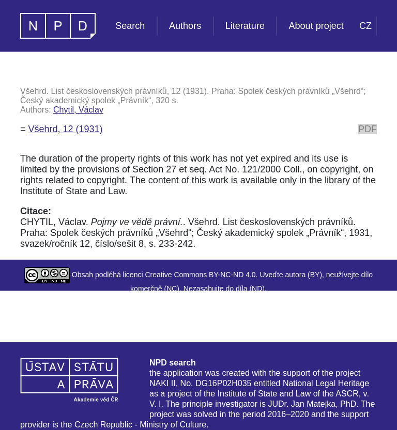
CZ (365, 26)
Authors (185, 26)
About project (316, 26)
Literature (245, 26)
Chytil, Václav (78, 109)
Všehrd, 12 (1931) (65, 129)
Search (130, 26)
